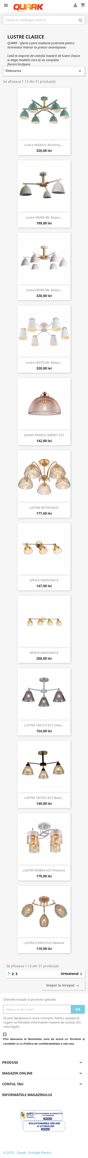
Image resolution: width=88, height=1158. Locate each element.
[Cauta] (44, 19)
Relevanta (44, 71)
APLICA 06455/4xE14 (44, 653)
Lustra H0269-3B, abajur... (44, 217)
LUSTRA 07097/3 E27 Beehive (44, 943)
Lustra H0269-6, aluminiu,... (44, 145)
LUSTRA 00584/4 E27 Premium (44, 870)
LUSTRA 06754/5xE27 (44, 508)
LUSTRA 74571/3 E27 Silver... (44, 725)
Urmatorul (72, 974)
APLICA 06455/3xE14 (44, 580)
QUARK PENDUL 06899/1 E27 (44, 435)
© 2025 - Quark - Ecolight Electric (27, 1152)
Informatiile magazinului (27, 1094)
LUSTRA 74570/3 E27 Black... (44, 798)
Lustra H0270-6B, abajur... (44, 362)
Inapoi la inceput (63, 985)
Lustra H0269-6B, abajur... (44, 290)
